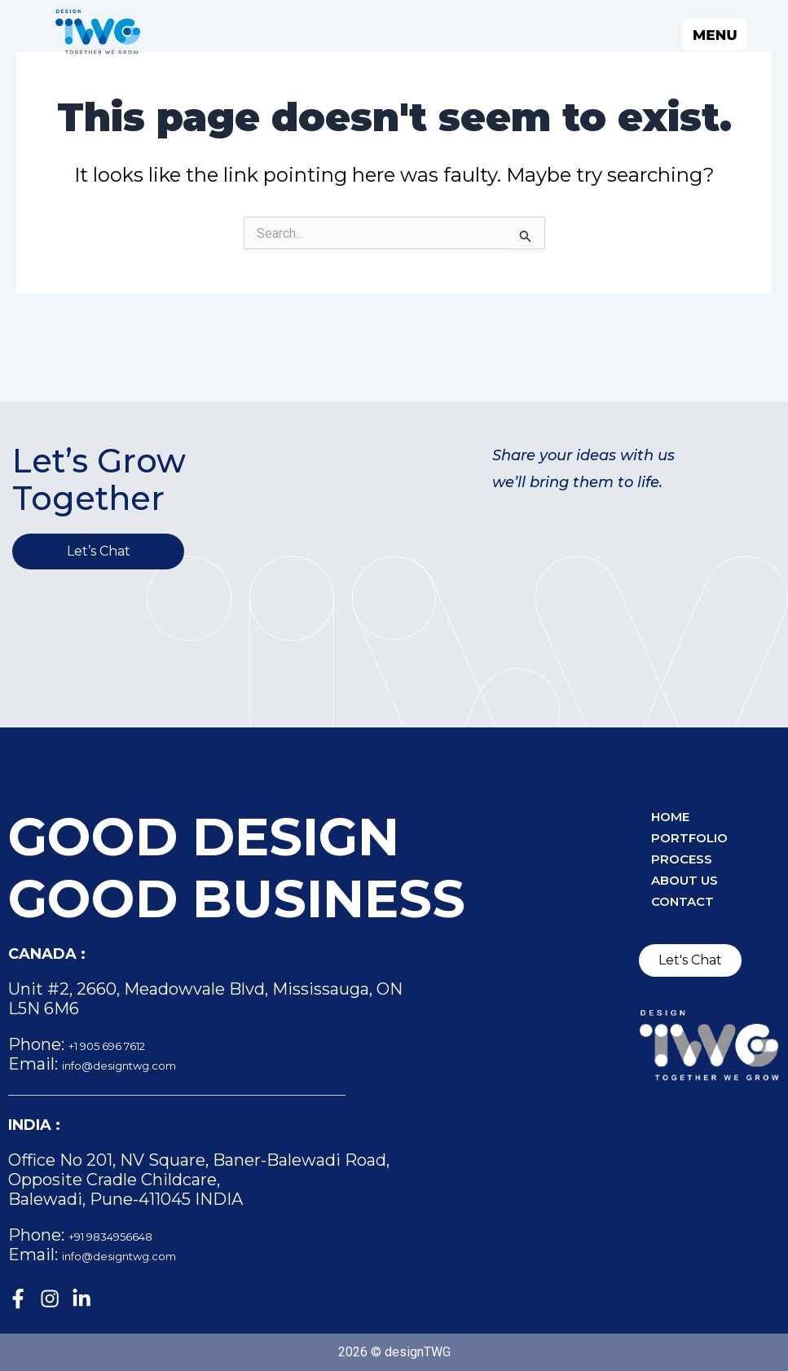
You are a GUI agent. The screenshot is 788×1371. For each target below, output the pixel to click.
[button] (511, 33)
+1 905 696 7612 (128, 1040)
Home (678, 814)
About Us (696, 889)
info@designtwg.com (149, 1060)
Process (692, 864)
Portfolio (702, 839)
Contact (692, 915)
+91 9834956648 (131, 1231)
